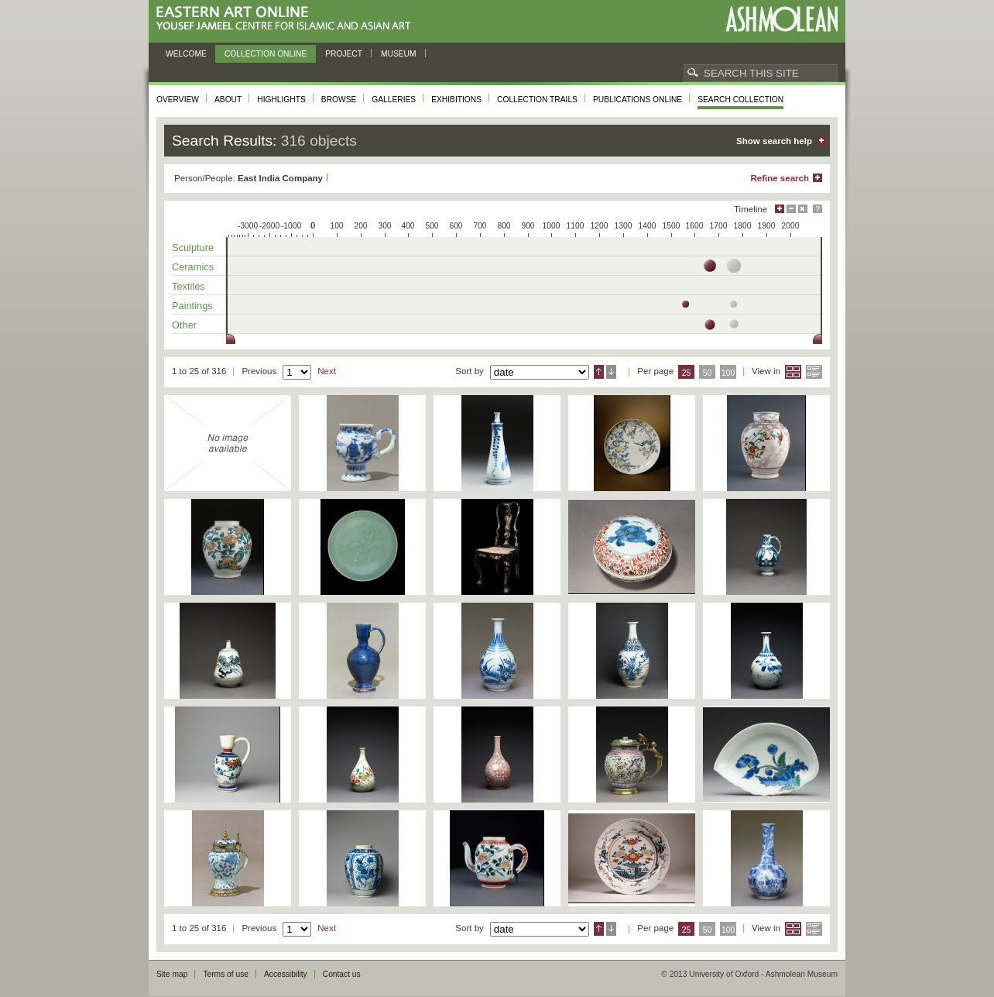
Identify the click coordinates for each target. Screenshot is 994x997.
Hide (802, 209)
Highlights (281, 99)
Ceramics (193, 267)
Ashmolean (781, 19)
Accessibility (285, 974)
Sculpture (193, 247)
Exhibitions (456, 99)
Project (343, 54)
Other (184, 325)
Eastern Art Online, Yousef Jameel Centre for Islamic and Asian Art (287, 19)
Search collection (740, 99)
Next (326, 371)
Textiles (188, 286)
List (814, 372)
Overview (177, 99)
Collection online (266, 54)
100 (728, 373)
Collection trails (537, 99)
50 (707, 373)
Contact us (342, 974)
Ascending (599, 372)
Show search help (774, 141)
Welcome (186, 54)
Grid (793, 372)
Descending (611, 372)
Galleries (394, 99)
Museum (398, 54)
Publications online (637, 99)
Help (817, 209)
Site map (171, 974)
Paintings (192, 305)
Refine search (779, 178)
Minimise (791, 209)
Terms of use (225, 974)
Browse (339, 99)
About (228, 99)
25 (686, 373)
